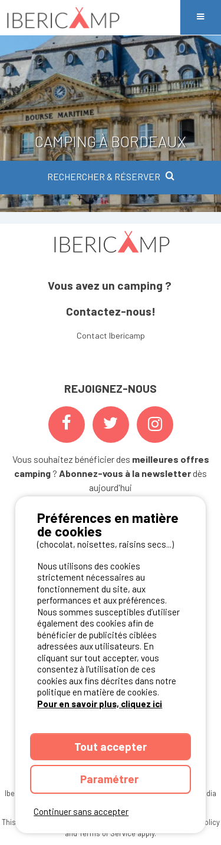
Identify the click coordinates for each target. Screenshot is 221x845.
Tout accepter (110, 746)
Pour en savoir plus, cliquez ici (99, 703)
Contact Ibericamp (111, 335)
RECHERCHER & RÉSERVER (110, 176)
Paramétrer (110, 779)
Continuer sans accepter (81, 811)
